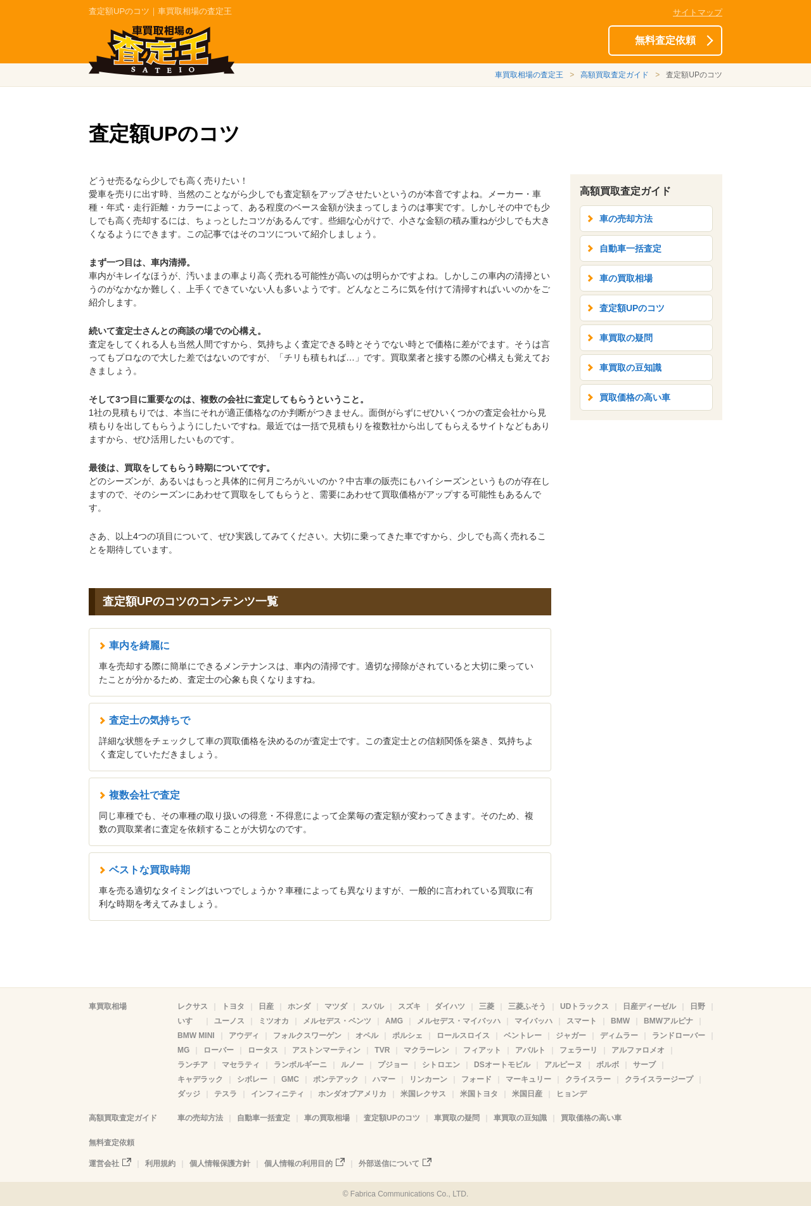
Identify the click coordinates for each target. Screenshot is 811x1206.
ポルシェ (407, 1035)
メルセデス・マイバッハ (459, 1021)
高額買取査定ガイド (614, 74)
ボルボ (607, 1064)
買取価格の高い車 (634, 397)
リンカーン (428, 1079)
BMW (620, 1021)
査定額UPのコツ (632, 308)
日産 (266, 1006)
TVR (382, 1050)
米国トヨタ (479, 1093)
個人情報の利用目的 (298, 1163)
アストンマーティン (326, 1050)
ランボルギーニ (300, 1064)
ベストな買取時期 (149, 869)
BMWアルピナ (668, 1021)
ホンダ (299, 1006)
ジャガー (571, 1035)
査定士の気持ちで (149, 720)
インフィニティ (277, 1093)
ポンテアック (336, 1079)
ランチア (192, 1064)
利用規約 (160, 1163)
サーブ (644, 1064)
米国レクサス (423, 1093)
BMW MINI (196, 1035)
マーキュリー (528, 1079)
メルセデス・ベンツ (337, 1021)
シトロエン (441, 1064)
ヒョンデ (571, 1093)
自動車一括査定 (630, 248)
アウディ (244, 1035)
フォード (476, 1079)
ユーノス (229, 1021)
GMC (290, 1079)
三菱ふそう (527, 1006)
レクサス (192, 1006)
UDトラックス (584, 1006)
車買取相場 (108, 1006)
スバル (372, 1006)
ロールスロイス (463, 1035)
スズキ (409, 1006)
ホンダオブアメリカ (352, 1093)
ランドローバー (678, 1035)
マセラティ (241, 1064)
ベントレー (523, 1035)
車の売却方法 (626, 219)
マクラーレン (426, 1050)
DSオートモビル (502, 1064)
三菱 (486, 1006)
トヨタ (233, 1006)
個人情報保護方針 (219, 1163)
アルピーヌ (563, 1064)
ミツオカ (274, 1021)
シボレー (252, 1079)
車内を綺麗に (139, 645)
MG (183, 1050)
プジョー (393, 1064)
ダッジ (188, 1093)
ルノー (352, 1064)
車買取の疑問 (626, 338)
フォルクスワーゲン (307, 1035)
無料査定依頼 (665, 40)
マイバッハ (533, 1021)
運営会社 (104, 1163)
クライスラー (588, 1079)
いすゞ (188, 1021)
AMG (394, 1021)
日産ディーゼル (649, 1006)
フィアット (482, 1050)
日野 (697, 1006)
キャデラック (200, 1079)
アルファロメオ (638, 1050)
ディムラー (619, 1035)
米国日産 (527, 1093)
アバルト (530, 1050)
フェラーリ (578, 1050)
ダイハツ (450, 1006)
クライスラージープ (659, 1079)
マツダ (335, 1006)
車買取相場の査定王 (529, 74)
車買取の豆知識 (630, 367)
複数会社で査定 (144, 795)
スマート (581, 1021)
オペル (366, 1035)
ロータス (263, 1050)
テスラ (225, 1093)
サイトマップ (697, 12)
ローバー (218, 1050)
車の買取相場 (626, 278)
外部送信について (389, 1163)
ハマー (384, 1079)
